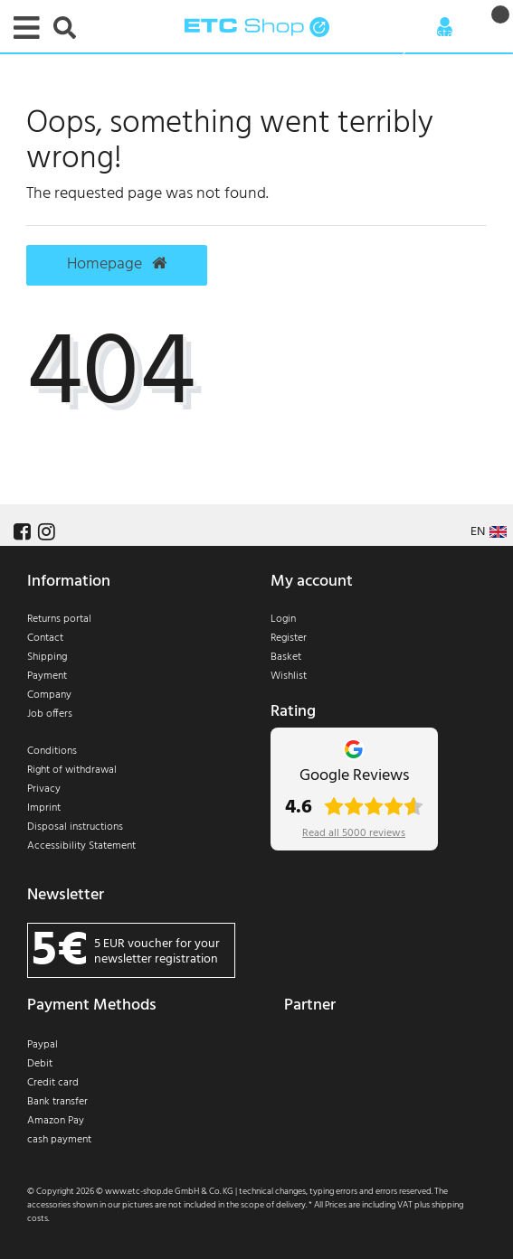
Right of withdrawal (72, 770)
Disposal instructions (75, 827)
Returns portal (59, 619)
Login (283, 619)
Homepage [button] (116, 264)
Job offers (49, 714)
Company (49, 695)
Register (289, 638)
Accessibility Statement (81, 846)
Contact (45, 638)
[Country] (488, 531)
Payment (47, 676)
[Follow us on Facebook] (20, 532)
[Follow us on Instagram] (44, 532)
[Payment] (135, 1097)
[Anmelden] (444, 27)
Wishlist (289, 676)
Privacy (44, 789)
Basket (286, 657)
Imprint (44, 808)
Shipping (47, 657)
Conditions (52, 751)
